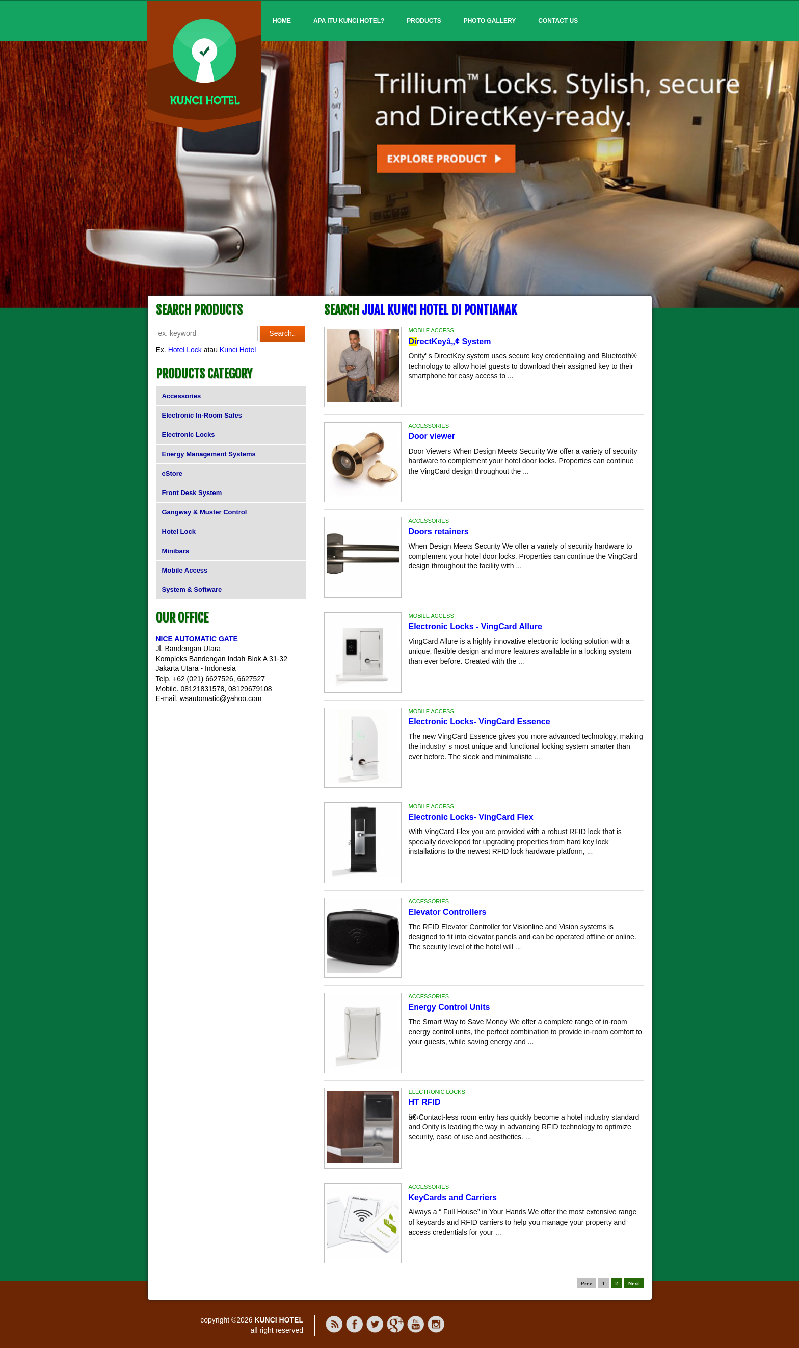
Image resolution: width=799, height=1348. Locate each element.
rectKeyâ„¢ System (450, 341)
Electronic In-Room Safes (202, 415)
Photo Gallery (490, 20)
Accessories (181, 396)
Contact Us (558, 20)
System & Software (192, 589)
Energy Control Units (449, 1007)
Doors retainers (439, 531)
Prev (586, 1283)
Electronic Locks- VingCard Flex (471, 817)
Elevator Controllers (448, 912)
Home (282, 20)
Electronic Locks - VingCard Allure (475, 626)
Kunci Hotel (238, 350)
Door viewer (432, 436)
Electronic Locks (188, 434)
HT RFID (425, 1102)
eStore (172, 473)
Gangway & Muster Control (204, 512)
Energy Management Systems (209, 454)
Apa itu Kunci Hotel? (348, 20)
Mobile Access (185, 570)
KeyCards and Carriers (453, 1197)
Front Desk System (192, 493)
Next (634, 1283)
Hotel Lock (185, 350)
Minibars (175, 551)
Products (424, 20)
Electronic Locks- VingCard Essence (479, 721)
